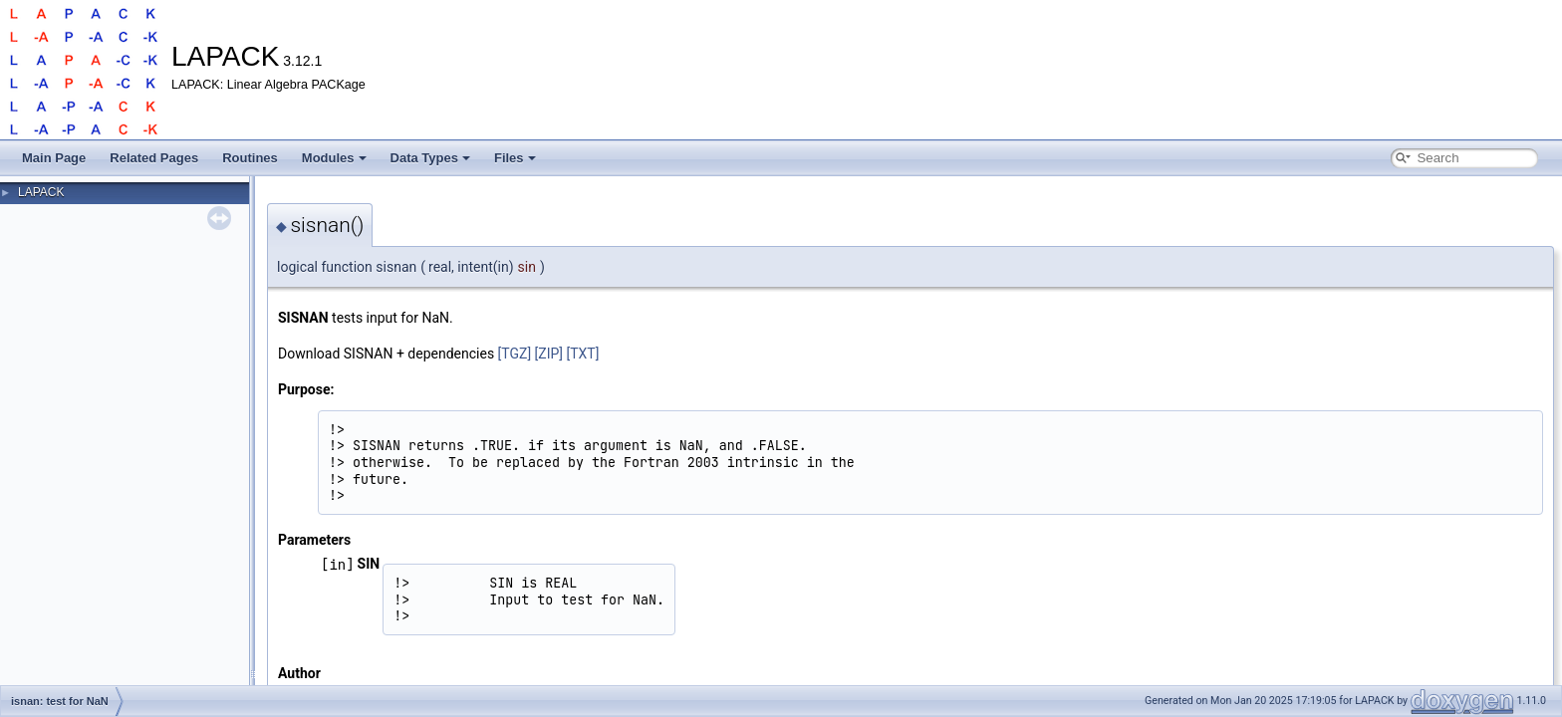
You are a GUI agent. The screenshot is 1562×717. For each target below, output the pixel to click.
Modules (334, 157)
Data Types (430, 157)
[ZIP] (549, 353)
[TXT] (583, 353)
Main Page (54, 157)
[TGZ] (515, 353)
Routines (250, 157)
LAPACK (41, 192)
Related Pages (154, 157)
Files (515, 157)
